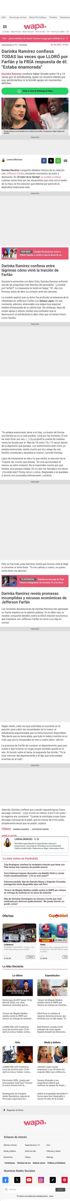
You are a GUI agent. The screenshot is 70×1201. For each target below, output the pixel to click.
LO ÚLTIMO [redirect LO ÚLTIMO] (5, 32)
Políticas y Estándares (56, 1163)
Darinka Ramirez (21, 829)
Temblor (53, 17)
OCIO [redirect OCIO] (48, 32)
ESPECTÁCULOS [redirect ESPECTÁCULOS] (16, 32)
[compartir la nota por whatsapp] (58, 161)
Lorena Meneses (14, 159)
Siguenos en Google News (65, 160)
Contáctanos (10, 1163)
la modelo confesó (51, 177)
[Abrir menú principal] (5, 26)
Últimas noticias (10, 1145)
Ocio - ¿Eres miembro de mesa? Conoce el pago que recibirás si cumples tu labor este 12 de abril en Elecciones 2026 (33, 38)
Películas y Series (53, 1151)
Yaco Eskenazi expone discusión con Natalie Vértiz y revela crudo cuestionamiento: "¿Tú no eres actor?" (34, 874)
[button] (67, 39)
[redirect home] (35, 29)
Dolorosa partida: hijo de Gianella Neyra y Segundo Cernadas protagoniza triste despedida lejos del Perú (35, 883)
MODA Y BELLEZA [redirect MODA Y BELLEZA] (28, 32)
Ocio (48, 1145)
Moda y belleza (10, 1151)
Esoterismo (8, 1157)
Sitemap (49, 1157)
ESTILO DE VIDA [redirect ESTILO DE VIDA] (40, 32)
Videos (28, 1157)
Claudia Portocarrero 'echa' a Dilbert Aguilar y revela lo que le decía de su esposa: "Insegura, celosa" (40, 255)
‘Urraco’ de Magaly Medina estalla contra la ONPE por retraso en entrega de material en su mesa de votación (35, 891)
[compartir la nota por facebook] (44, 161)
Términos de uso (24, 1163)
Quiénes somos (39, 1163)
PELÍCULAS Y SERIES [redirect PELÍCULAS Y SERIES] (58, 32)
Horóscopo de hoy (17, 17)
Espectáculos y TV (9, 45)
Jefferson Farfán (15, 173)
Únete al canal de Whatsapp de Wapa (34, 91)
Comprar (30, 957)
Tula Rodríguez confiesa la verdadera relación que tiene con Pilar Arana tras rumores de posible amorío (34, 866)
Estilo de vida (30, 1151)
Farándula (23, 45)
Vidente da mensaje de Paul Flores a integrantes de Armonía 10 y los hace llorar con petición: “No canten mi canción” (42, 582)
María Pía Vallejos (37, 17)
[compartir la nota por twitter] (51, 161)
